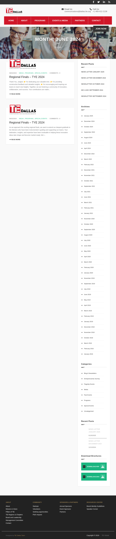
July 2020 (87, 240)
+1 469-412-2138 (100, 11)
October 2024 (88, 127)
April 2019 (87, 305)
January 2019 (88, 321)
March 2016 (88, 343)
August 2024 (88, 137)
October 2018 (88, 338)
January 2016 (88, 354)
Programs (29, 73)
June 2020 (87, 246)
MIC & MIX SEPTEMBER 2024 (92, 90)
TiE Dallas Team (19, 535)
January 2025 (88, 116)
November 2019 (89, 278)
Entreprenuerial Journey (92, 379)
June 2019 (87, 294)
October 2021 (88, 181)
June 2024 (87, 143)
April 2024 (87, 148)
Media (21, 73)
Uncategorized (89, 411)
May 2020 (87, 251)
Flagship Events (89, 384)
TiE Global (105, 535)
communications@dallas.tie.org (78, 11)
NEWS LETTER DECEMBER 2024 (93, 78)
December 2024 (89, 121)
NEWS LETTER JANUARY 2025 (92, 72)
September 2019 (89, 283)
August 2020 (88, 235)
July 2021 (87, 191)
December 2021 (89, 170)
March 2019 (88, 311)
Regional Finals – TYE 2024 (27, 76)
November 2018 (89, 332)
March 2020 (88, 262)
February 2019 (89, 316)
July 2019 (87, 289)
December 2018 (89, 327)
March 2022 (88, 159)
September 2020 (89, 229)
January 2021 (88, 213)
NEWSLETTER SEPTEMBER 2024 (93, 96)
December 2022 (89, 154)
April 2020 (87, 256)
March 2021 (88, 202)
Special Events (41, 73)
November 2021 (89, 175)
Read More (14, 94)
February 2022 (89, 164)
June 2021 (87, 197)
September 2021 (89, 186)
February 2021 (89, 208)
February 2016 (89, 348)
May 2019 (87, 300)
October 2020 (88, 224)
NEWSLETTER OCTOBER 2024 (92, 84)
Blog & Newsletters (90, 373)
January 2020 (88, 273)
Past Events (88, 395)
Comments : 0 (55, 73)
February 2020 (89, 267)
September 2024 (89, 132)
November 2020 (89, 219)
